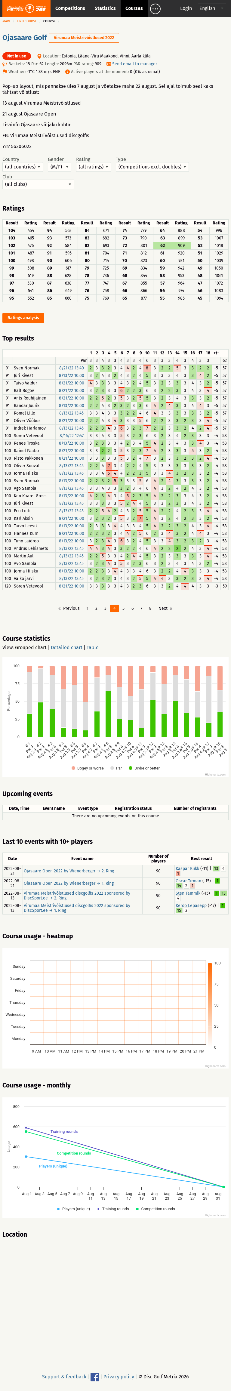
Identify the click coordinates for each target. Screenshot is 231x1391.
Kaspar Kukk (187, 868)
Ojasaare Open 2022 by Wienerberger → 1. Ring (69, 883)
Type (152, 164)
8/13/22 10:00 (71, 375)
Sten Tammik (188, 893)
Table (93, 647)
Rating (93, 164)
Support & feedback (64, 1377)
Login (186, 8)
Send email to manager (134, 63)
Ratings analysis (23, 317)
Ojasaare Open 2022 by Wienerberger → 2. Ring (69, 871)
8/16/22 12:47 (72, 435)
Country (22, 164)
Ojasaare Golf (25, 37)
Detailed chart (66, 647)
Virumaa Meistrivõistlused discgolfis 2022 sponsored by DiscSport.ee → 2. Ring (77, 896)
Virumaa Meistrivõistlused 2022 (84, 37)
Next (163, 608)
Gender (59, 164)
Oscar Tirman (188, 881)
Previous (71, 608)
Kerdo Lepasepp (191, 905)
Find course (27, 21)
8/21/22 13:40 (71, 368)
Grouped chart (31, 647)
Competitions (70, 8)
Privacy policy (118, 1377)
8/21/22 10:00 (71, 383)
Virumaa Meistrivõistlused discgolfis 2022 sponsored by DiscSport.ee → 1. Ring (77, 908)
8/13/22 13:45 (71, 413)
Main (6, 21)
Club (38, 181)
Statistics (105, 8)
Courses (134, 8)
